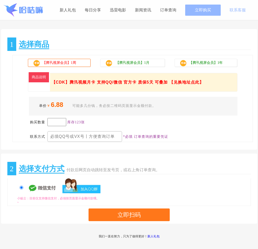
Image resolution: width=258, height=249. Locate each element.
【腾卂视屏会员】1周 (62, 63)
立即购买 (203, 10)
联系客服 (238, 10)
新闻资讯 (143, 10)
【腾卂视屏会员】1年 (201, 63)
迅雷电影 (118, 10)
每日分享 (93, 10)
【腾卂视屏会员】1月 (127, 63)
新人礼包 (68, 10)
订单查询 (168, 10)
